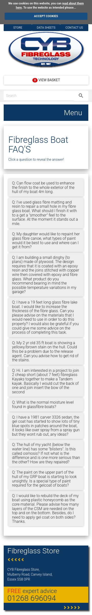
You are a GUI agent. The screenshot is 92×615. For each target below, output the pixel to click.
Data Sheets (46, 27)
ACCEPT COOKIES (46, 16)
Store (17, 27)
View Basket (46, 80)
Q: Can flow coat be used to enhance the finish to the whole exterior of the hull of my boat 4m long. (43, 187)
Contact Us (74, 27)
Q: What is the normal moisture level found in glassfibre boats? (43, 404)
